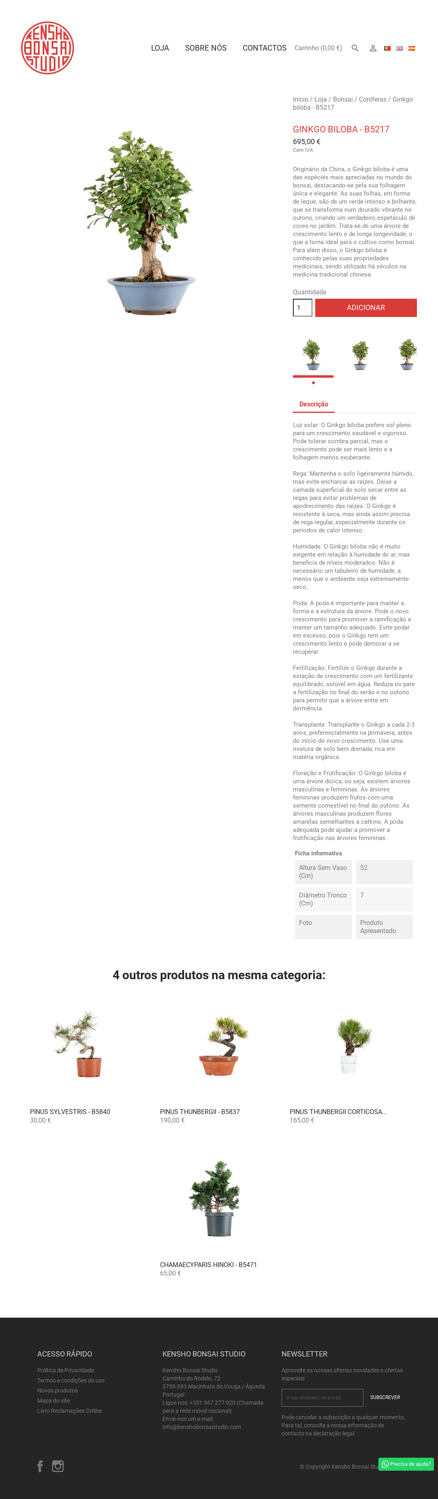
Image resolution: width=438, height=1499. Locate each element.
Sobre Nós (205, 48)
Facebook (40, 1466)
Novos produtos (57, 1390)
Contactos (264, 48)
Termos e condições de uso (71, 1380)
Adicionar (366, 307)
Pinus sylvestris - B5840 (70, 1112)
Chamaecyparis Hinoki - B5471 (208, 1265)
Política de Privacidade (65, 1370)
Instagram (58, 1466)
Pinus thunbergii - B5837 (200, 1112)
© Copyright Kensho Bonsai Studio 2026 (350, 1466)
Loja (160, 48)
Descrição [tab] (313, 404)
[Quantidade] (302, 308)
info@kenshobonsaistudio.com (201, 1427)
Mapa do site (53, 1400)
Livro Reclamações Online (69, 1411)
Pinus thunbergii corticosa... (338, 1112)
